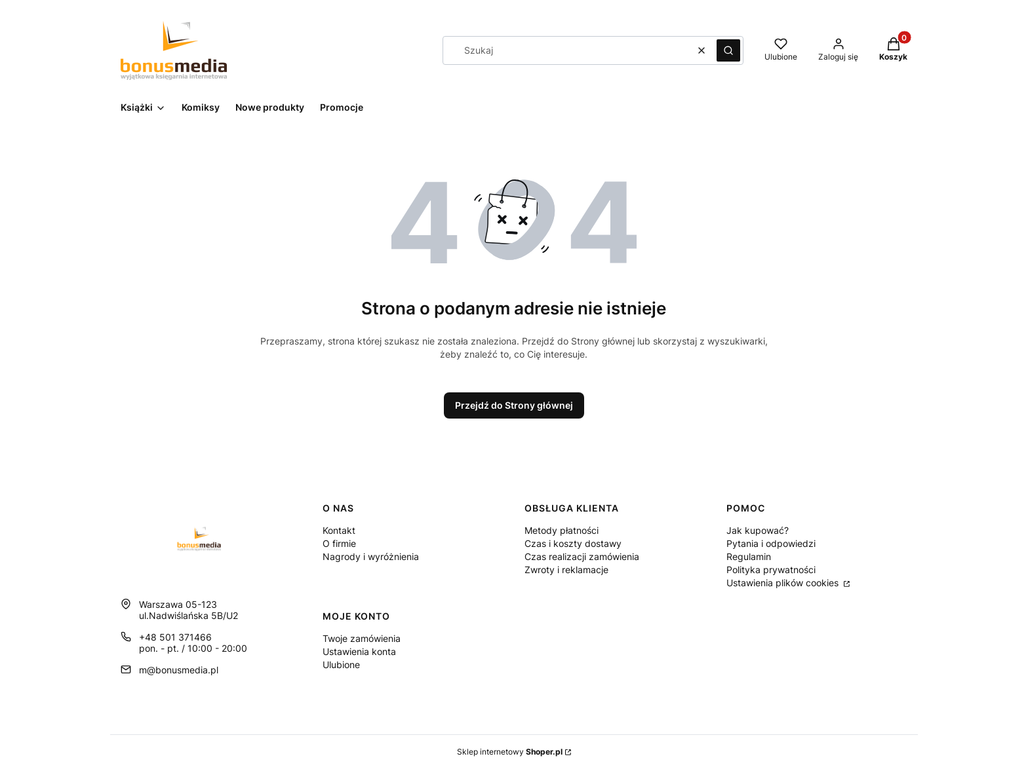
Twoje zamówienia (362, 638)
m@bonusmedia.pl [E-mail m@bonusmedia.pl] (178, 669)
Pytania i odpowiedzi (771, 543)
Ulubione (341, 664)
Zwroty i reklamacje (566, 569)
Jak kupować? (757, 530)
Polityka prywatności (771, 569)
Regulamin (748, 556)
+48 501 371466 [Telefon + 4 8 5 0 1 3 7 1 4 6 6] (175, 637)
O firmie (339, 543)
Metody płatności (561, 530)
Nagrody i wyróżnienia (371, 556)
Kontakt (339, 530)
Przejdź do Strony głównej (514, 405)
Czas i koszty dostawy (573, 543)
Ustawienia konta (359, 651)
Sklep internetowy (510, 752)
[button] (728, 50)
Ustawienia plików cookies (783, 582)
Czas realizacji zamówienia (581, 556)
